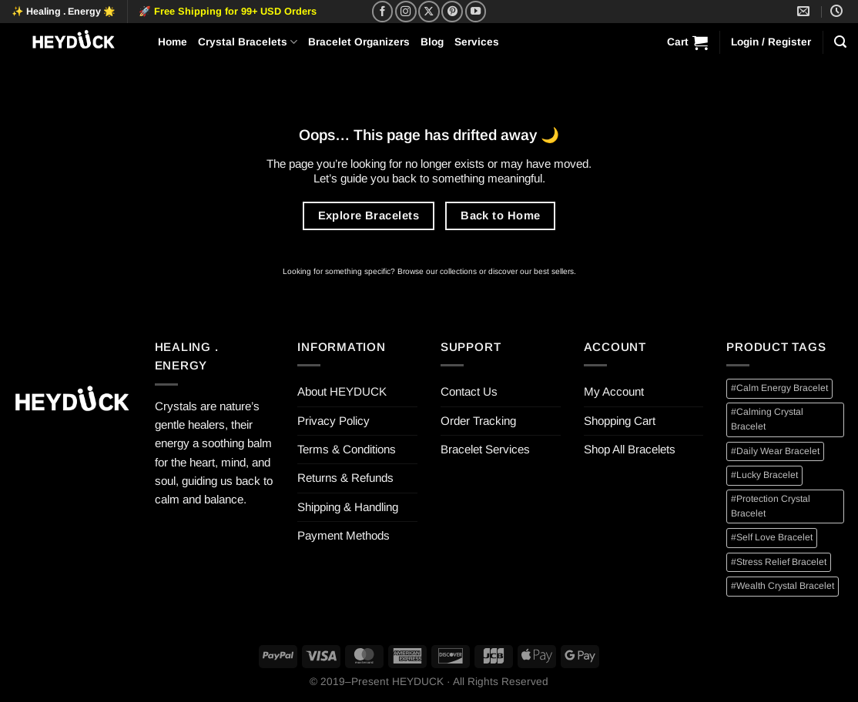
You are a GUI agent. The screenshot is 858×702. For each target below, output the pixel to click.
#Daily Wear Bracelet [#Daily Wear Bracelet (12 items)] (775, 451)
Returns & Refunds (345, 477)
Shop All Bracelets (629, 449)
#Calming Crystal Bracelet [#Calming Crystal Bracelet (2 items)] (767, 419)
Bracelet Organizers (359, 42)
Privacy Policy (333, 420)
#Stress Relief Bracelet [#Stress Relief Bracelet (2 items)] (778, 562)
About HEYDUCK (342, 391)
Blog (432, 42)
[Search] (840, 42)
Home (172, 42)
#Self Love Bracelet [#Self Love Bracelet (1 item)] (772, 537)
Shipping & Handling (347, 506)
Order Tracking (478, 420)
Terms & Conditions (346, 449)
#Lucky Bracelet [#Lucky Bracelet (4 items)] (764, 475)
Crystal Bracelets (247, 42)
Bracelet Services (485, 449)
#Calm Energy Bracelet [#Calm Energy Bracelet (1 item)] (779, 388)
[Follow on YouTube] (476, 11)
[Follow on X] (429, 11)
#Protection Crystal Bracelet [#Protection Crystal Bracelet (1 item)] (770, 506)
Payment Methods (343, 535)
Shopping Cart (619, 420)
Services (476, 42)
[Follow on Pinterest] (452, 11)
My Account (614, 391)
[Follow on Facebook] (383, 11)
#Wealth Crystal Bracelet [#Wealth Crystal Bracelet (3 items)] (782, 585)
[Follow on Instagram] (406, 11)
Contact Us (469, 391)
